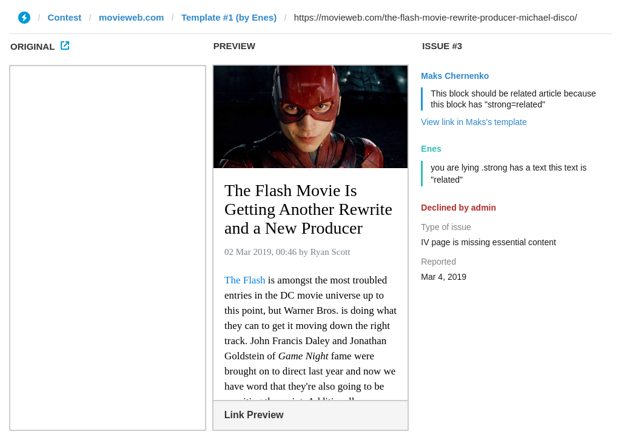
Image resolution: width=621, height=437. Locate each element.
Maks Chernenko (455, 76)
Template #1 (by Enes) (229, 17)
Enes (431, 149)
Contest (65, 17)
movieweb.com (131, 17)
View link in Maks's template (473, 122)
